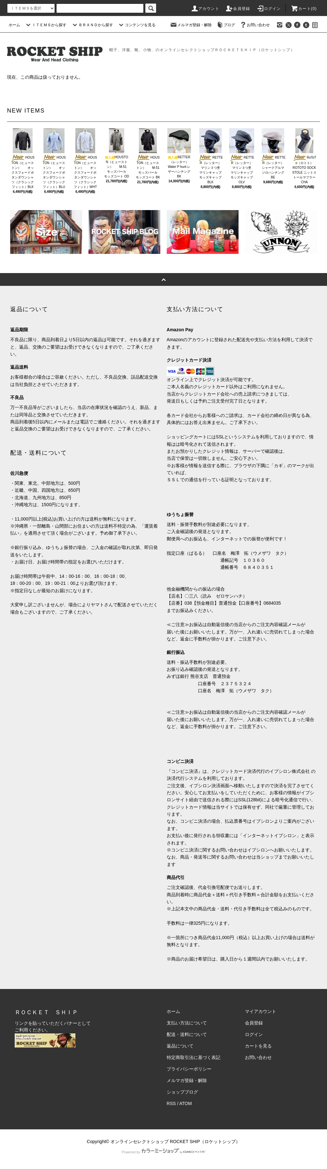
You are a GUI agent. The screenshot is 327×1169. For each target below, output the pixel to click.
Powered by (163, 1152)
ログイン (268, 8)
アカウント (205, 8)
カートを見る (258, 1045)
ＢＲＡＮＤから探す (92, 25)
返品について (180, 1045)
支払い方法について (187, 1022)
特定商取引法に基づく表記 (193, 1057)
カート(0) (304, 8)
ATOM (185, 1103)
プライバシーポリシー (189, 1068)
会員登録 (237, 8)
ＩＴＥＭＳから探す (45, 25)
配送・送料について (187, 1034)
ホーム (14, 25)
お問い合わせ (254, 25)
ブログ (225, 25)
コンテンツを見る (136, 25)
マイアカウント (260, 1011)
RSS (171, 1103)
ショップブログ (182, 1091)
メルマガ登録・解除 (191, 25)
